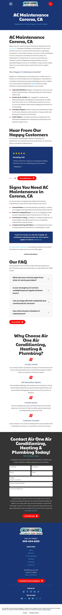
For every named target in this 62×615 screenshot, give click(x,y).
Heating (31, 559)
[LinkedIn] (35, 591)
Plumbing (31, 562)
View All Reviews (27, 178)
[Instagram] (31, 591)
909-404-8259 (31, 541)
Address (12, 478)
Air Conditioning (31, 556)
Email (33, 472)
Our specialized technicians (18, 247)
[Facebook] (27, 591)
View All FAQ (17, 322)
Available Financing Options (31, 581)
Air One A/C (13, 48)
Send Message (31, 516)
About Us (31, 553)
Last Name (35, 467)
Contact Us (31, 565)
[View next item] (14, 178)
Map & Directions (31, 575)
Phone (12, 472)
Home (31, 550)
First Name (13, 467)
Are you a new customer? (17, 483)
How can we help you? (16, 489)
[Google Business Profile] (24, 591)
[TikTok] (38, 591)
